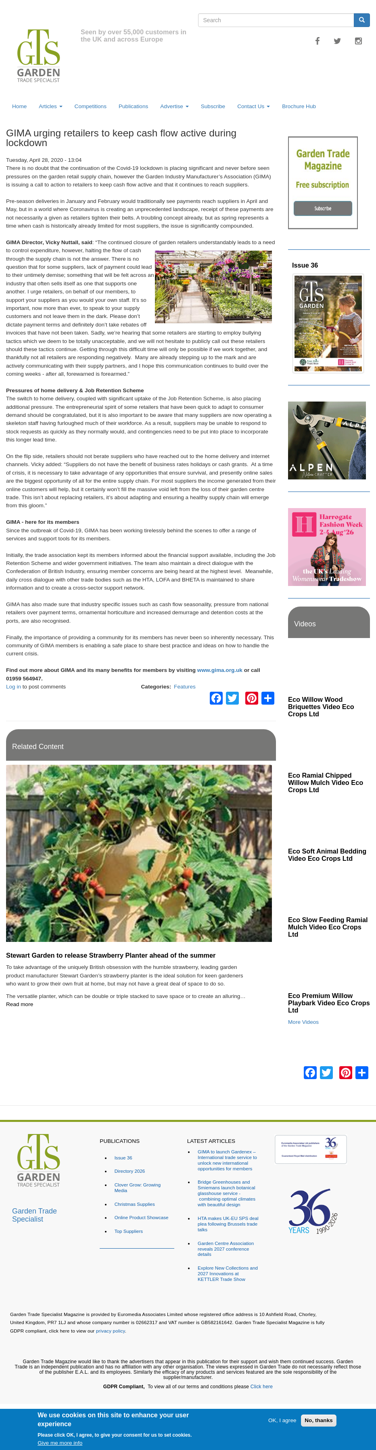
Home (19, 106)
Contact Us (253, 106)
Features (185, 687)
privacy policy (110, 1330)
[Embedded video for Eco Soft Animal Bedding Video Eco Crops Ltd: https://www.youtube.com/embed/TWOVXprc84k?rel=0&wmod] (329, 821)
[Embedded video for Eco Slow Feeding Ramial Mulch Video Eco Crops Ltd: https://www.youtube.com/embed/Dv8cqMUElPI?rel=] (329, 889)
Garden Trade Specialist (34, 1214)
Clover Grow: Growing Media (138, 1187)
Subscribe (213, 106)
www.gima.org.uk (219, 670)
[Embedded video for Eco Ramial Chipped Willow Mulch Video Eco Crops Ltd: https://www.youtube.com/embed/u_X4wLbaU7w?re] (329, 745)
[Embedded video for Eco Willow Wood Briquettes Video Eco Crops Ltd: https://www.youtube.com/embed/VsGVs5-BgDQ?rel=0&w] (329, 669)
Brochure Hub (299, 106)
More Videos (303, 1022)
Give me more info (60, 1443)
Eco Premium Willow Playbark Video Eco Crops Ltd (329, 1003)
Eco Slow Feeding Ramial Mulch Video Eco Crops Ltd (328, 927)
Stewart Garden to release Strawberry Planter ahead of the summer (110, 955)
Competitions (91, 106)
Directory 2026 (130, 1171)
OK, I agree (282, 1420)
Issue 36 (305, 265)
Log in (13, 687)
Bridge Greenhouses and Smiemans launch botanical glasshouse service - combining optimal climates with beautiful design (226, 1193)
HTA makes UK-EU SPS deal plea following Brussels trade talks (228, 1224)
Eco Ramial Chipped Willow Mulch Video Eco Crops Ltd (325, 782)
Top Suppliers (129, 1231)
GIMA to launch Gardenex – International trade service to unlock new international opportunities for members (227, 1160)
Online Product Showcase (142, 1217)
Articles (50, 106)
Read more (19, 1004)
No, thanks (319, 1420)
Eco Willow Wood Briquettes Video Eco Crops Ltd (321, 707)
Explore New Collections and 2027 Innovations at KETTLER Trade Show (228, 1273)
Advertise (174, 106)
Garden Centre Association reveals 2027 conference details (226, 1249)
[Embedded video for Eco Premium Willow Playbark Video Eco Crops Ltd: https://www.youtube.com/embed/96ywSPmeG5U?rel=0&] (329, 965)
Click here (262, 1386)
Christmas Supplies (135, 1204)
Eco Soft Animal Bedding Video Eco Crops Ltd (327, 854)
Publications (133, 106)
